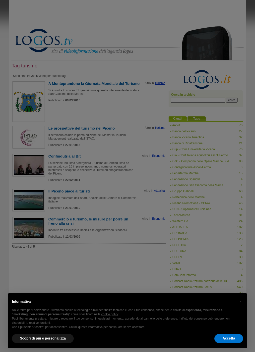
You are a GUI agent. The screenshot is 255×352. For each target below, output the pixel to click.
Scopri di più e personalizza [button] (43, 338)
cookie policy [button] (109, 314)
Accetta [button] (228, 338)
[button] (241, 301)
